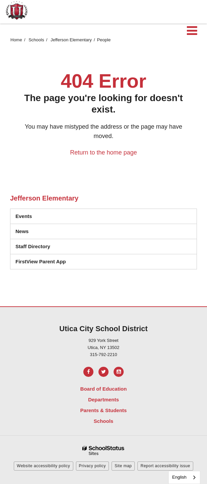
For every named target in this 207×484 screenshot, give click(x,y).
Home (16, 39)
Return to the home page (103, 152)
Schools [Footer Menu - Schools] (103, 421)
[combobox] (184, 477)
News (22, 231)
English (179, 477)
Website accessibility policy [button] (43, 466)
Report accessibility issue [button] (165, 466)
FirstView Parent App (40, 261)
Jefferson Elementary (71, 39)
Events (23, 216)
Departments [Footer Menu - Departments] (103, 399)
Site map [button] (123, 466)
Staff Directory (32, 246)
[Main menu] (192, 30)
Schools (36, 39)
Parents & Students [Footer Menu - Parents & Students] (103, 410)
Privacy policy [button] (92, 466)
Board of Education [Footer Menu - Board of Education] (103, 389)
